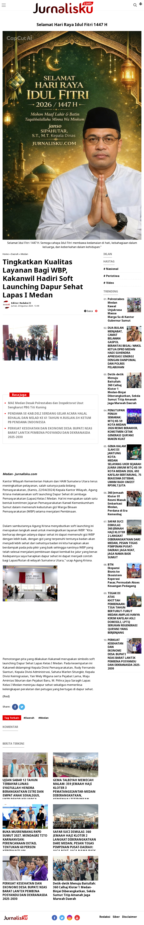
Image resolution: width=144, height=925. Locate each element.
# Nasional (110, 269)
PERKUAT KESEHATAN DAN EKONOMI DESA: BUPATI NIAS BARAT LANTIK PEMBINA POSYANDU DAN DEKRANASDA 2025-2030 (50, 432)
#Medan (43, 717)
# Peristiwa (111, 276)
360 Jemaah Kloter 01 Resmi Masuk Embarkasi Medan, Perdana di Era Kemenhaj (117, 503)
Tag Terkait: (11, 717)
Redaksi (104, 917)
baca (88, 310)
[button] (140, 2)
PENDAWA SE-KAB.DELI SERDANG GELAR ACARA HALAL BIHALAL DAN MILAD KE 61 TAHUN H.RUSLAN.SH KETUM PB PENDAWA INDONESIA (49, 417)
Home (6, 254)
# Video (108, 283)
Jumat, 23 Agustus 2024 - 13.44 (25, 305)
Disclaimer (129, 917)
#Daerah (29, 717)
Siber (116, 917)
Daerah (15, 254)
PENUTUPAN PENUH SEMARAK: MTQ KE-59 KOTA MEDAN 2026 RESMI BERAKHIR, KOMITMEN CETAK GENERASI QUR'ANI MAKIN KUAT (123, 424)
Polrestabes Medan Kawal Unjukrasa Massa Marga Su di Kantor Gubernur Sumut (121, 309)
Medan (24, 254)
